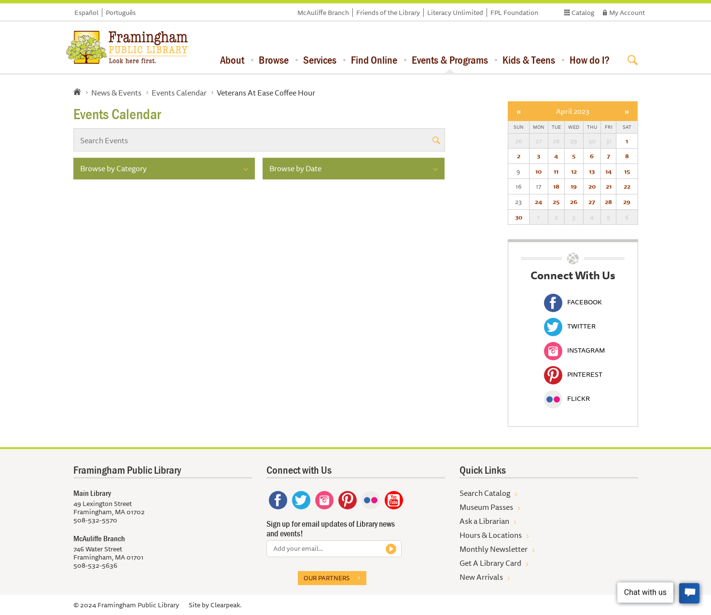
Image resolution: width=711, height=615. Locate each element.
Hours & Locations (491, 535)
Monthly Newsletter (494, 549)
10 (538, 171)
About (232, 60)
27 (591, 201)
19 (574, 186)
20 (592, 186)
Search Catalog (485, 493)
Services (319, 60)
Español (86, 12)
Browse (274, 60)
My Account (627, 12)
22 (627, 186)
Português (121, 12)
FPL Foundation (514, 12)
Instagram (574, 350)
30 (518, 217)
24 (538, 201)
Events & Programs (450, 60)
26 (573, 201)
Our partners (326, 578)
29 (626, 201)
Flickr (567, 398)
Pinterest (573, 374)
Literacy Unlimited (455, 12)
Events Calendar (179, 92)
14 (608, 171)
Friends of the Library (388, 12)
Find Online (374, 60)
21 (609, 186)
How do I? (590, 60)
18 (556, 186)
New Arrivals (481, 577)
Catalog (583, 12)
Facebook (573, 302)
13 (592, 171)
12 (574, 171)
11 (556, 171)
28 (608, 201)
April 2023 (572, 111)
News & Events (116, 92)
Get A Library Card (490, 563)
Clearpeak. (225, 605)
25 (556, 201)
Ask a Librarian (484, 521)
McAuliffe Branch (323, 12)
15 (627, 171)
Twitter (570, 326)
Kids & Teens (528, 60)
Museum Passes (486, 507)
